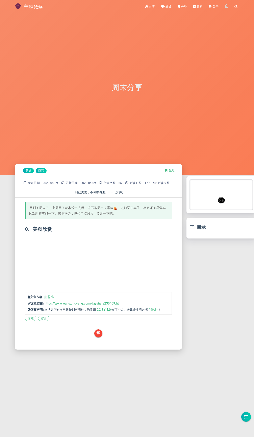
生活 (172, 170)
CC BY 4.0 (104, 310)
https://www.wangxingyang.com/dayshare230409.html (83, 303)
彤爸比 (49, 297)
